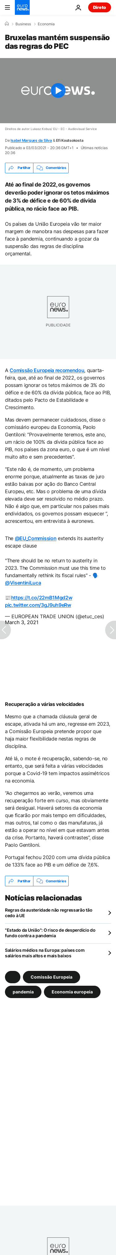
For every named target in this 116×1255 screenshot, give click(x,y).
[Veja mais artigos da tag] (12, 977)
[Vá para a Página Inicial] (22, 7)
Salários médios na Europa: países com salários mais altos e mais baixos (45, 952)
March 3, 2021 (21, 622)
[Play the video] (58, 90)
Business (23, 24)
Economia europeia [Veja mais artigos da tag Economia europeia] (72, 991)
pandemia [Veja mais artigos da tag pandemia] (23, 991)
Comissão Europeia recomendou (47, 370)
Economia (46, 24)
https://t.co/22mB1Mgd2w (41, 597)
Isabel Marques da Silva (31, 140)
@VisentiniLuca (23, 583)
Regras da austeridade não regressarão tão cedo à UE (48, 912)
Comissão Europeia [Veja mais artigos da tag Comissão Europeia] (51, 977)
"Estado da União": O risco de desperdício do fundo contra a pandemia (50, 932)
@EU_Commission (36, 538)
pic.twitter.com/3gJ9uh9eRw (38, 605)
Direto (99, 7)
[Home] (7, 24)
